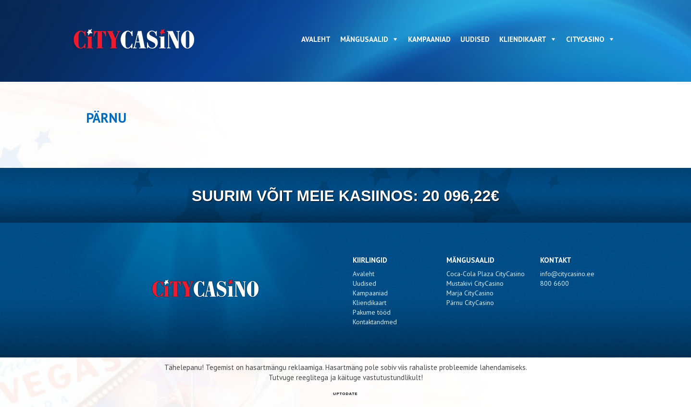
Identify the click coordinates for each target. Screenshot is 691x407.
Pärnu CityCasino (470, 302)
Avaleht (316, 39)
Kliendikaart (522, 39)
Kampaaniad (429, 39)
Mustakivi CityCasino (475, 283)
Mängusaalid (364, 39)
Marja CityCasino (470, 293)
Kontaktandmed (375, 322)
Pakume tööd (372, 312)
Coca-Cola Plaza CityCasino (485, 273)
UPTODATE (345, 394)
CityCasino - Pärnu (135, 39)
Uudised (475, 39)
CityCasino (585, 39)
